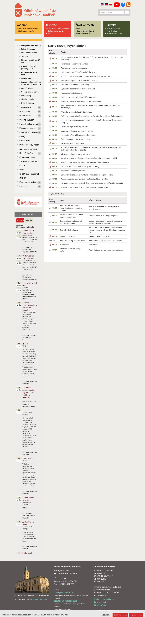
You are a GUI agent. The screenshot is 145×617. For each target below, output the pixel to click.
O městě (51, 25)
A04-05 (54, 121)
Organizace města (27, 157)
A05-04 (54, 135)
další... (31, 31)
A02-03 (54, 216)
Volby (21, 170)
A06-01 (54, 158)
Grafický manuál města (56, 31)
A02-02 (54, 85)
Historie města (51, 29)
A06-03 (54, 166)
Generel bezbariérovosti (30, 92)
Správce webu (99, 605)
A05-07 (54, 236)
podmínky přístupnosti (40, 599)
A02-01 (54, 80)
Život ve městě (85, 25)
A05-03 (54, 230)
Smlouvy (24, 56)
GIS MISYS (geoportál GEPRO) (29, 176)
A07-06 (54, 245)
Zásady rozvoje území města (29, 163)
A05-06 (54, 143)
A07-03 (54, 179)
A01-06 (54, 76)
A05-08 (54, 149)
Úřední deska (22, 31)
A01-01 (54, 59)
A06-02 (54, 162)
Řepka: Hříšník (28, 458)
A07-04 (54, 183)
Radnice (21, 25)
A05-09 (54, 154)
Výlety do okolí (112, 33)
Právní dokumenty (28, 49)
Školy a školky (82, 33)
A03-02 (54, 97)
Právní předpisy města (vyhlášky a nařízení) (29, 147)
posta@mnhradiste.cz (63, 593)
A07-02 (54, 175)
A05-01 (54, 131)
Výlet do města (112, 31)
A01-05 (54, 208)
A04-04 (54, 116)
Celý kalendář (26, 553)
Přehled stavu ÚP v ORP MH (30, 61)
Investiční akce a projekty (30, 124)
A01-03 (54, 68)
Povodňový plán (27, 88)
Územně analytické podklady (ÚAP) (28, 67)
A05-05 (54, 139)
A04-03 (54, 112)
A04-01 (54, 101)
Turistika (110, 25)
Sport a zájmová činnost (85, 31)
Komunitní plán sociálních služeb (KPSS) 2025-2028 (31, 83)
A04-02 (54, 107)
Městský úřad (33, 29)
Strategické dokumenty (30, 46)
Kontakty (23, 186)
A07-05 (54, 187)
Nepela (25, 344)
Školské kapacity (27, 99)
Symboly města (63, 29)
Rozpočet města (26, 153)
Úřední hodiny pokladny (103, 599)
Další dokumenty (27, 103)
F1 (23, 410)
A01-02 (54, 64)
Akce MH (20, 220)
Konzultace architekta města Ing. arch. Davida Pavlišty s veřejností (28, 392)
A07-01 (54, 171)
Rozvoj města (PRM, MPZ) (29, 73)
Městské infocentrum (112, 29)
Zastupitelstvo (21, 29)
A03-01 (54, 93)
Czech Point (24, 141)
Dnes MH (28, 220)
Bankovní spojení (101, 602)
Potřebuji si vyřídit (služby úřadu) (30, 134)
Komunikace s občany (29, 182)
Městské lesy (26, 96)
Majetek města (26, 78)
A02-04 (54, 89)
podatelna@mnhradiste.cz (65, 601)
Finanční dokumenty (29, 53)
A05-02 (54, 222)
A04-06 (54, 127)
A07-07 (54, 250)
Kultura (78, 29)
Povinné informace (27, 128)
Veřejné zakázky (26, 120)
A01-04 (54, 72)
